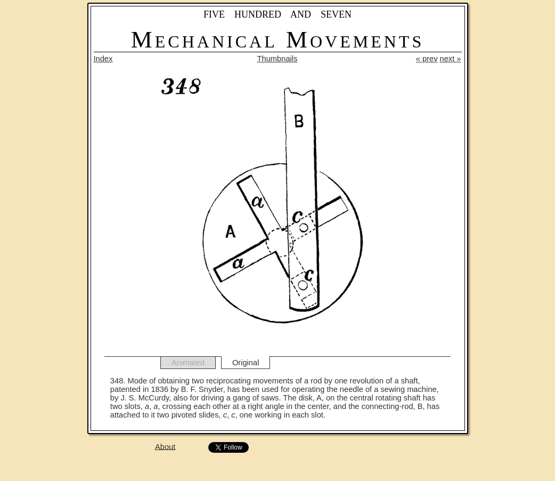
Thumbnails (277, 58)
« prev (427, 58)
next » (450, 58)
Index (103, 58)
